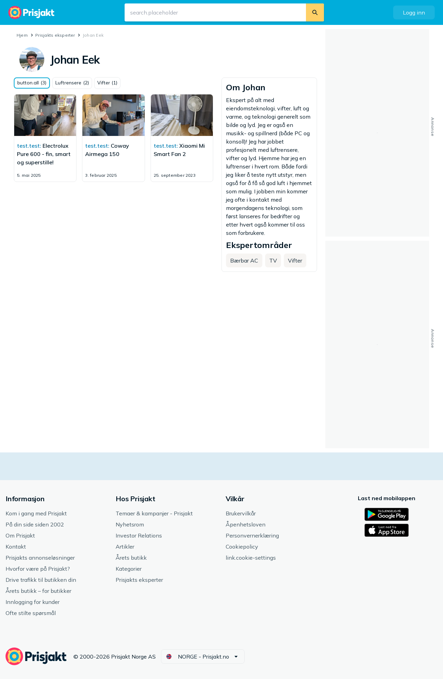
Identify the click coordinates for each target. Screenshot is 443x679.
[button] (414, 12)
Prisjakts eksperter (55, 35)
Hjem (22, 35)
